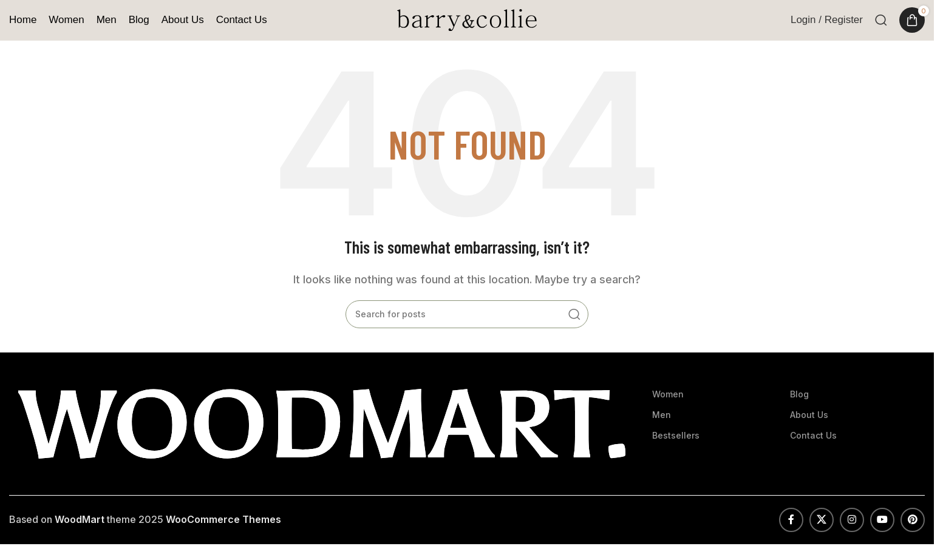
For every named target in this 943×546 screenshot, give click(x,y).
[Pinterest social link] (912, 520)
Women (668, 394)
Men (661, 415)
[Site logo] (467, 19)
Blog (799, 394)
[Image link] (321, 423)
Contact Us (813, 436)
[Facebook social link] (791, 520)
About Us (809, 415)
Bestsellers (676, 436)
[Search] (881, 20)
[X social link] (821, 520)
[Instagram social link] (852, 520)
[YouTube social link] (882, 520)
